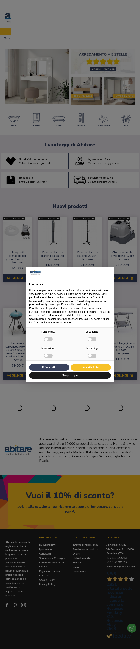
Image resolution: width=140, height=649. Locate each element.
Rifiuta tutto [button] (49, 367)
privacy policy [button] (55, 294)
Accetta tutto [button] (91, 367)
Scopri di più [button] (70, 375)
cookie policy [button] (82, 304)
